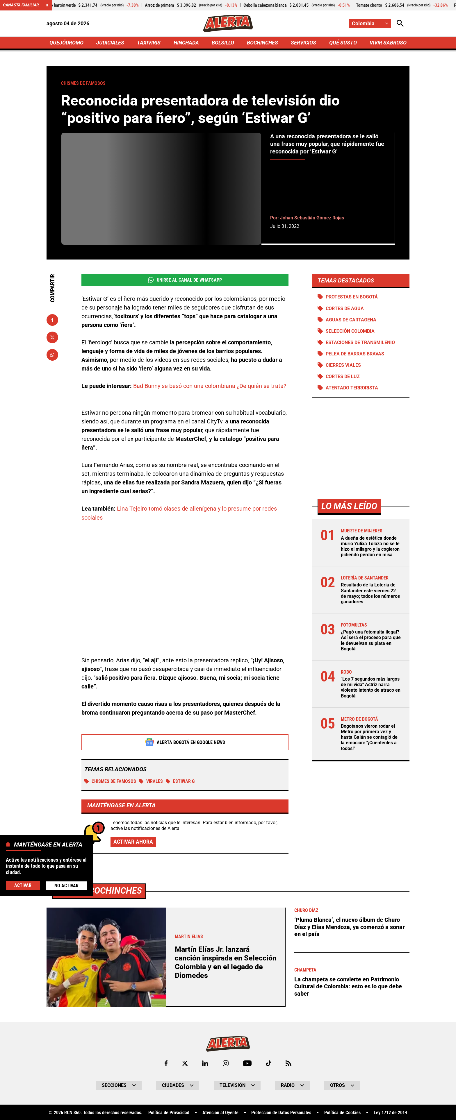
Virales (151, 780)
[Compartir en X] (52, 337)
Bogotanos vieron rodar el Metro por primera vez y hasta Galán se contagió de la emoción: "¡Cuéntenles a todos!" (369, 738)
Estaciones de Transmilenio (360, 342)
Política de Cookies (342, 1112)
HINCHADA (186, 43)
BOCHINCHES (262, 43)
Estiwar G (180, 780)
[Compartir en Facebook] (52, 320)
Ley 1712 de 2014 (390, 1112)
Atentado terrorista (352, 388)
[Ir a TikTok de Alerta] (268, 1063)
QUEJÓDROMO (66, 43)
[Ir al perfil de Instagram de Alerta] (226, 1063)
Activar (22, 885)
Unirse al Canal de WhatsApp (185, 280)
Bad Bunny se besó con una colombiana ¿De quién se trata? (209, 385)
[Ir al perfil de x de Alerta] (185, 1063)
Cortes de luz (343, 377)
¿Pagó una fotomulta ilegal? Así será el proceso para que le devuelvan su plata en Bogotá (371, 640)
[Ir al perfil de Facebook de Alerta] (165, 1063)
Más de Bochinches (99, 890)
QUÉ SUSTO (343, 43)
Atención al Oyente (220, 1112)
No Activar (66, 885)
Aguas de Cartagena (351, 320)
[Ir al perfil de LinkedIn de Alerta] (205, 1063)
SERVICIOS (303, 43)
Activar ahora (133, 841)
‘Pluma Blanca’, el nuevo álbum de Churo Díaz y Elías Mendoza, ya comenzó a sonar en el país (349, 925)
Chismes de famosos (110, 780)
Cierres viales (343, 365)
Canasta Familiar (21, 5)
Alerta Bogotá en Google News (185, 741)
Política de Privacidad (168, 1112)
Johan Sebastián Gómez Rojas (312, 218)
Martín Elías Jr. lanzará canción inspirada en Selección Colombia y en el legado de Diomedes (226, 961)
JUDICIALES (110, 43)
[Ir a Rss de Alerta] (289, 1063)
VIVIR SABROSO (388, 43)
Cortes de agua (345, 308)
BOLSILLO (223, 43)
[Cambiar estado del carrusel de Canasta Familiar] (47, 5)
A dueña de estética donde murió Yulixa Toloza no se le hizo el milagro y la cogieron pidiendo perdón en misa (370, 546)
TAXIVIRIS (149, 43)
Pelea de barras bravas (355, 354)
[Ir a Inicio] (228, 23)
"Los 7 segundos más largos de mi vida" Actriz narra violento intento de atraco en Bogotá (370, 688)
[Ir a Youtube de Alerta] (247, 1063)
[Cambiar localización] (370, 23)
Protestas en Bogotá (352, 297)
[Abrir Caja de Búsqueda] (400, 23)
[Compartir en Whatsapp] (52, 355)
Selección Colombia (350, 331)
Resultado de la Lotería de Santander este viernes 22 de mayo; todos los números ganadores (370, 593)
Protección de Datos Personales (281, 1112)
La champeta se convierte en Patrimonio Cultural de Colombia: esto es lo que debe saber (348, 984)
